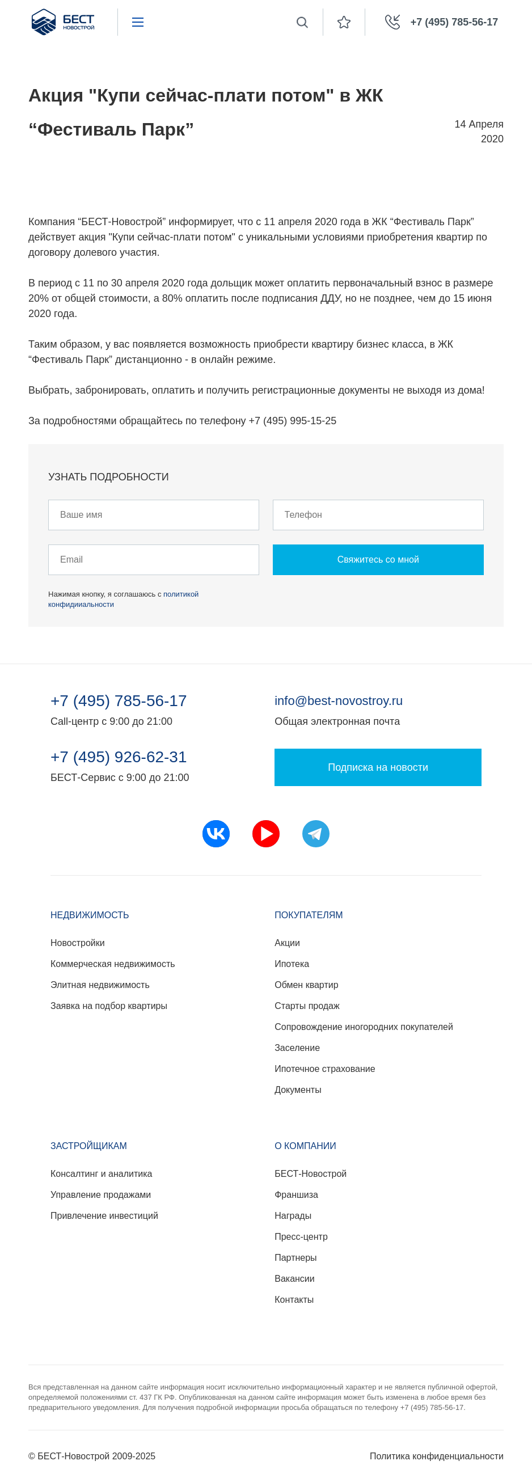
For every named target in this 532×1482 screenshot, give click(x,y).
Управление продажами (100, 1195)
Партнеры (295, 1258)
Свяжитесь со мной (378, 559)
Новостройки (77, 943)
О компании (305, 1146)
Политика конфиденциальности (437, 1456)
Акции (287, 943)
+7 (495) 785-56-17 (118, 701)
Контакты (294, 1299)
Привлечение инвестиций (104, 1216)
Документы (298, 1090)
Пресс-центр (301, 1237)
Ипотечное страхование (325, 1069)
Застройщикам (88, 1146)
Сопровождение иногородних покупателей (364, 1027)
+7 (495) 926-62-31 (118, 757)
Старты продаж (307, 1006)
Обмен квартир (306, 985)
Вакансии (295, 1278)
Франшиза (296, 1195)
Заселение (297, 1048)
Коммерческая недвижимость (112, 964)
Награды (293, 1216)
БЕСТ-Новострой (311, 1174)
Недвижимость (89, 915)
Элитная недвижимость (100, 985)
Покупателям (309, 915)
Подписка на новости (378, 767)
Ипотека (292, 964)
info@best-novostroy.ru (339, 701)
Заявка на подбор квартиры (108, 1006)
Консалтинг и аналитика (101, 1174)
